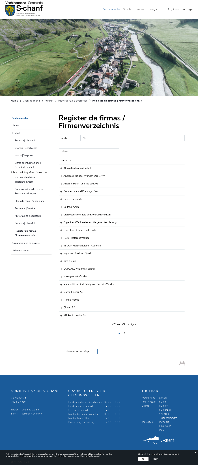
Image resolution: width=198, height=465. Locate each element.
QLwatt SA (67, 305)
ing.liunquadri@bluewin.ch (161, 251)
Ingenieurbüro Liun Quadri (75, 251)
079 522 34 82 (128, 282)
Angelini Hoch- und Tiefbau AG (78, 183)
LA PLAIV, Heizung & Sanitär (77, 267)
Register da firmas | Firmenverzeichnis (33, 233)
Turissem (139, 9)
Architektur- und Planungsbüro (78, 191)
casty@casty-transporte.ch (162, 198)
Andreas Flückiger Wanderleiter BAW (81, 176)
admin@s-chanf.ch (32, 410)
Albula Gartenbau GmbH (74, 168)
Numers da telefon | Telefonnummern (25, 179)
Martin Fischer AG (71, 289)
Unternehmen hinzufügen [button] (78, 348)
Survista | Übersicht (25, 140)
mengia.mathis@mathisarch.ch (164, 297)
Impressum (147, 419)
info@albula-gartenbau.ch (161, 168)
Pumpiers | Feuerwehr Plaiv (165, 423)
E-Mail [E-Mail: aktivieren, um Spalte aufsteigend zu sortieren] (150, 160)
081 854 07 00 (128, 198)
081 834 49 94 (128, 289)
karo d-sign (67, 259)
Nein (155, 459)
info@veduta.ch (155, 236)
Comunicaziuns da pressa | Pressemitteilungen (29, 191)
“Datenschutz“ (94, 456)
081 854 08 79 (128, 259)
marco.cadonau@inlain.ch (161, 244)
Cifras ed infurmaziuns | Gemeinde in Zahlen (28, 165)
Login (190, 10)
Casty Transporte (70, 198)
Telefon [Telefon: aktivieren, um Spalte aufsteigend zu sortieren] (124, 160)
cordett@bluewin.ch (158, 274)
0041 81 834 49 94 (131, 191)
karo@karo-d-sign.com (160, 259)
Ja (143, 459)
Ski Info (145, 402)
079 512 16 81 (128, 229)
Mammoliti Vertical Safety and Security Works (86, 282)
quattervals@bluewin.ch (160, 229)
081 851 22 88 (30, 406)
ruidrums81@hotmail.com (161, 312)
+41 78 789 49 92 (130, 206)
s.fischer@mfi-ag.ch (158, 289)
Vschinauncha (111, 9)
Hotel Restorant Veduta (73, 236)
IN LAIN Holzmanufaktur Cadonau (79, 244)
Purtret (16, 133)
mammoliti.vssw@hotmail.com (164, 282)
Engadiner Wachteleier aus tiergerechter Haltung (87, 221)
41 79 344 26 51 (129, 176)
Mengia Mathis (68, 297)
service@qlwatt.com (158, 305)
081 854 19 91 (128, 244)
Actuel (15, 125)
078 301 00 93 (128, 312)
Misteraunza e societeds (28, 216)
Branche (63, 138)
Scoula (127, 9)
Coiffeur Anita (68, 206)
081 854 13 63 (128, 274)
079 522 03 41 (128, 267)
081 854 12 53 (128, 236)
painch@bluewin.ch (158, 176)
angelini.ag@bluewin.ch (160, 183)
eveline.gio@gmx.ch (158, 214)
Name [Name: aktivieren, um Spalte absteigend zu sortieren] (64, 160)
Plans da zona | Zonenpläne (29, 201)
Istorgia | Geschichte (26, 148)
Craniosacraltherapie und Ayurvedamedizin (84, 214)
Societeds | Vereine (25, 208)
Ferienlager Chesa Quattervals (77, 229)
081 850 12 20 (128, 297)
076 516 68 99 (128, 214)
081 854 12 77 (128, 251)
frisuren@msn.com (157, 206)
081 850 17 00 (128, 305)
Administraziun (20, 250)
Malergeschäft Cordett (73, 274)
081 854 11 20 (128, 183)
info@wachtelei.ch (157, 221)
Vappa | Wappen (24, 155)
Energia (152, 9)
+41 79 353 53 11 (130, 168)
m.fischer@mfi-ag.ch (158, 191)
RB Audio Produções (72, 312)
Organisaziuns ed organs (26, 243)
